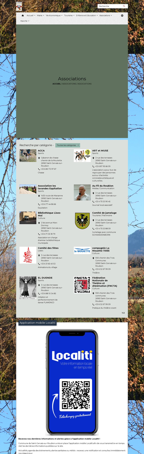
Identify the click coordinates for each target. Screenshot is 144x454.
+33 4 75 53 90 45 (102, 201)
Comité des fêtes (48, 248)
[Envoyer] (124, 6)
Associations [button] (104, 15)
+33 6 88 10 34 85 (48, 293)
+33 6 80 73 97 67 (48, 169)
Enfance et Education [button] (86, 15)
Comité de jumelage (104, 212)
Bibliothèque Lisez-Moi (49, 214)
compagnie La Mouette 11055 (100, 249)
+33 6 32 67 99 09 (102, 269)
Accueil (57, 84)
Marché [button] (24, 21)
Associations (69, 84)
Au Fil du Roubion (102, 185)
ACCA (41, 150)
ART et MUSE (100, 150)
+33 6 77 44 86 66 (48, 204)
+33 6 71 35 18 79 (48, 234)
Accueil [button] (30, 15)
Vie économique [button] (53, 15)
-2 (124, 313)
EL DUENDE (45, 277)
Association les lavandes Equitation (50, 187)
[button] (23, 16)
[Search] (109, 6)
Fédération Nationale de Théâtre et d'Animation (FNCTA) (104, 281)
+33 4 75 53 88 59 (102, 229)
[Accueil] (19, 6)
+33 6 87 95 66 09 (102, 166)
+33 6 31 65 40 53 (48, 264)
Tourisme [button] (68, 15)
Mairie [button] (40, 15)
